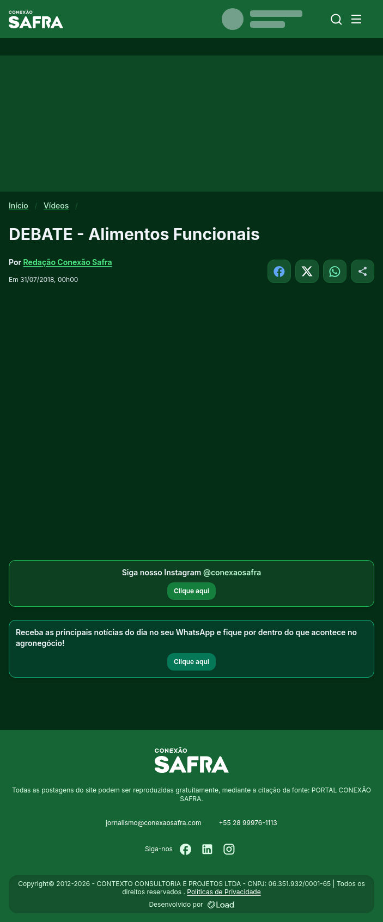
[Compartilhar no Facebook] (279, 271)
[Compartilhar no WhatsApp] (334, 271)
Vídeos (56, 205)
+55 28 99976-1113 (247, 823)
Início (18, 205)
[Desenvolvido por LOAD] (221, 904)
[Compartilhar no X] (307, 271)
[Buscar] (336, 19)
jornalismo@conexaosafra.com (153, 823)
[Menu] (356, 19)
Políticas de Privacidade (223, 892)
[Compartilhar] (362, 271)
